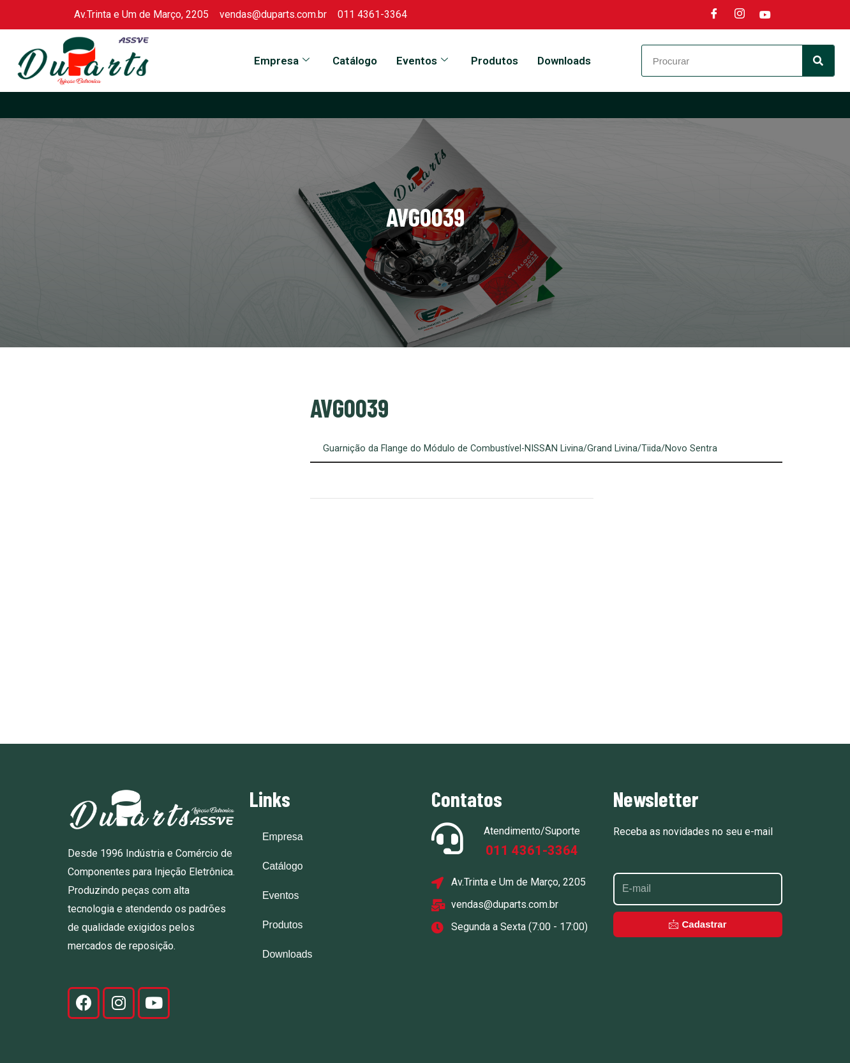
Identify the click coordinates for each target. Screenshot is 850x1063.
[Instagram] (739, 14)
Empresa (281, 60)
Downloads (564, 60)
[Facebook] (714, 14)
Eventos (422, 60)
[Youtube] (765, 14)
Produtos (494, 60)
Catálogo (354, 60)
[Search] (818, 60)
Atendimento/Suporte (532, 830)
